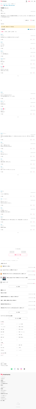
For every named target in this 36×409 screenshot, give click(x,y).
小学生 (20, 347)
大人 (1, 339)
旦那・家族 (2, 329)
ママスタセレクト (3, 397)
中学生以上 (2, 350)
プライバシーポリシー (3, 390)
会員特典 (2, 380)
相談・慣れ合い (21, 337)
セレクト (2, 355)
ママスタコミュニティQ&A (4, 365)
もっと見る (18, 286)
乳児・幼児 (2, 347)
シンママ (20, 350)
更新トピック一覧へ (18, 254)
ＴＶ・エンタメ (3, 326)
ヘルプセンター (3, 378)
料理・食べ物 (21, 329)
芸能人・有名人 (21, 326)
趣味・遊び (2, 337)
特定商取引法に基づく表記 (4, 393)
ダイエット (2, 334)
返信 (2, 39)
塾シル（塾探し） (3, 400)
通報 (1, 20)
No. (2, 34)
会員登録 (29, 1)
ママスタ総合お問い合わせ (4, 383)
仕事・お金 (20, 334)
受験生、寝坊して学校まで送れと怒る (9, 5)
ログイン (32, 1)
